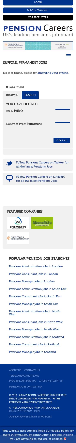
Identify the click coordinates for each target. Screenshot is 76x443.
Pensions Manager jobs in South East (33, 304)
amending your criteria (52, 73)
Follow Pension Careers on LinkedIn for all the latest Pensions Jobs (40, 178)
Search (30, 95)
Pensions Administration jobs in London (36, 266)
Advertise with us (51, 381)
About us (15, 370)
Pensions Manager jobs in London (32, 281)
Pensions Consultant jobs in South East (35, 296)
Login (38, 2)
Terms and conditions (24, 376)
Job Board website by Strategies (30, 417)
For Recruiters (38, 17)
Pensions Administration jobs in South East (37, 289)
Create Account (38, 10)
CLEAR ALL (62, 140)
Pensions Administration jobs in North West (34, 313)
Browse (12, 95)
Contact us (32, 370)
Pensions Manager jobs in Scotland (32, 352)
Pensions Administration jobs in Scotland (36, 337)
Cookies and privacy (22, 381)
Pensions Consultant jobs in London (33, 274)
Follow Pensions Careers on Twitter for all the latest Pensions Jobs (42, 164)
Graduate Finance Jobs (24, 411)
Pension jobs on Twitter (25, 387)
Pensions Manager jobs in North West (34, 329)
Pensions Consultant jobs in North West (36, 322)
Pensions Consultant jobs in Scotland (34, 344)
